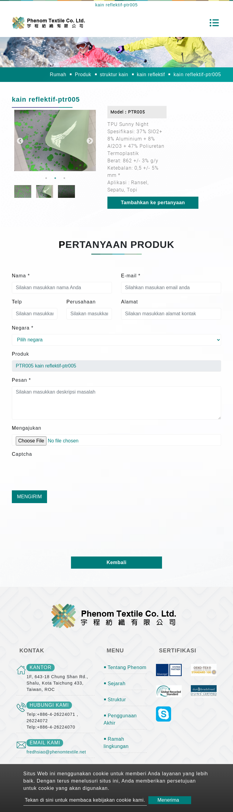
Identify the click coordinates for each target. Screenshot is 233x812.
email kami (44, 742)
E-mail (130, 275)
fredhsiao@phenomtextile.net (56, 751)
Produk (83, 74)
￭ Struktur (115, 699)
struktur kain (114, 74)
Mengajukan (26, 428)
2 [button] (55, 178)
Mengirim (29, 496)
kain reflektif (151, 74)
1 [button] (46, 178)
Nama (21, 275)
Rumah (58, 74)
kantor (40, 667)
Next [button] (89, 140)
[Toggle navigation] (214, 23)
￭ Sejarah (115, 683)
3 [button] (64, 178)
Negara (22, 327)
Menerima (168, 800)
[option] (55, 140)
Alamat (129, 301)
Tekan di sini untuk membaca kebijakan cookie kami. (85, 800)
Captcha (22, 454)
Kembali (116, 562)
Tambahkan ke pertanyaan (153, 202)
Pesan (21, 380)
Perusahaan (81, 301)
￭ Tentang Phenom (125, 667)
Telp (17, 301)
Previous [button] (19, 140)
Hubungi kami (49, 705)
